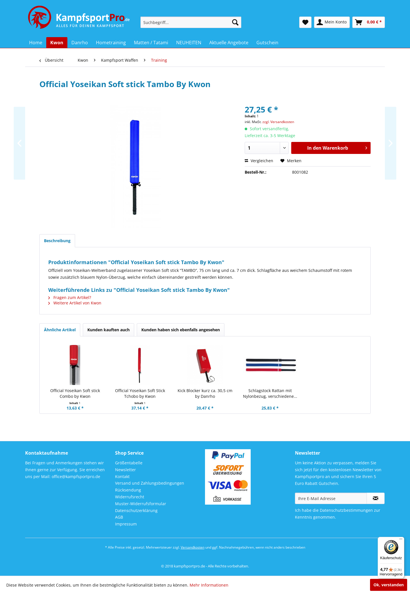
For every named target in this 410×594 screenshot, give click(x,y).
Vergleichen (259, 160)
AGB (119, 517)
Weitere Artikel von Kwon (74, 303)
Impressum (126, 524)
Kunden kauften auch (108, 329)
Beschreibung (57, 240)
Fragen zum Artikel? (69, 297)
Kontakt (122, 476)
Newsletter (125, 469)
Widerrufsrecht (129, 496)
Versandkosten (192, 547)
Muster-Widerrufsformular (140, 503)
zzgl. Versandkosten (278, 121)
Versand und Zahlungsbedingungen (149, 483)
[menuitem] (190, 22)
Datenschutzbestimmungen (346, 510)
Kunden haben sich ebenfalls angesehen (180, 329)
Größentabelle (128, 462)
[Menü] (400, 540)
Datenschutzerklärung (136, 510)
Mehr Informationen (209, 585)
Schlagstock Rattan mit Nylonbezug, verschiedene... (270, 393)
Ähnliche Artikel (60, 329)
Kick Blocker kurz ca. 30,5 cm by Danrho (205, 393)
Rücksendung (128, 490)
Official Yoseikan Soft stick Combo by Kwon (75, 393)
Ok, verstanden (388, 584)
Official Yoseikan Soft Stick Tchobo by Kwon (140, 393)
